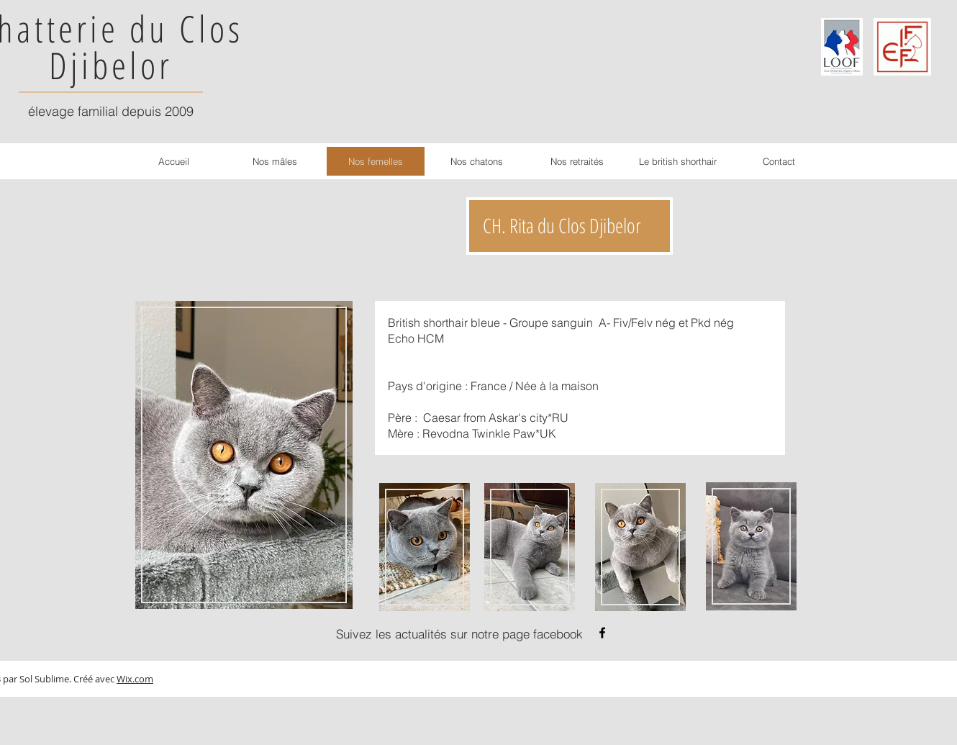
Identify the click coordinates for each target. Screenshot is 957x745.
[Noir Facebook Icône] (602, 633)
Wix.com (135, 678)
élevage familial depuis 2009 (111, 111)
